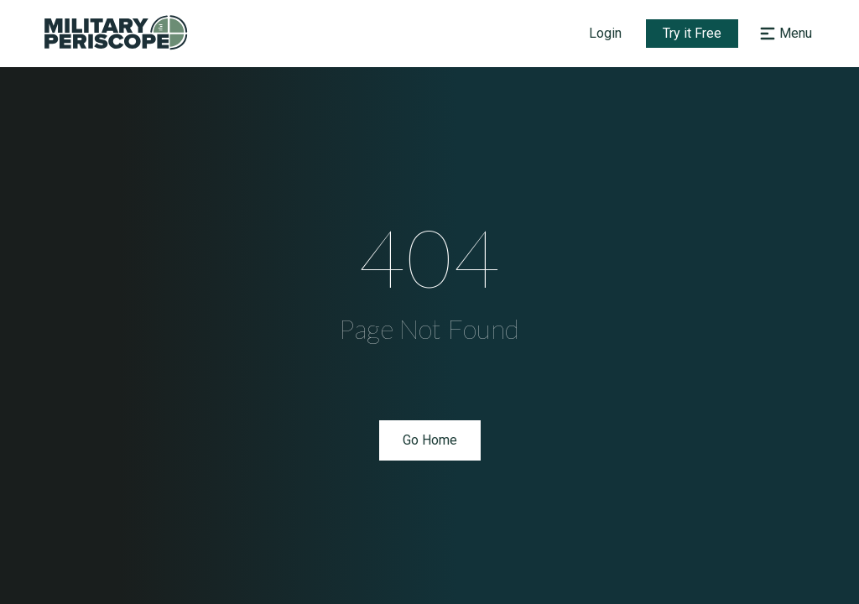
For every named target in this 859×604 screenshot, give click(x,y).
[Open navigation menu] (784, 33)
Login (605, 33)
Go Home (430, 440)
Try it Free (692, 33)
